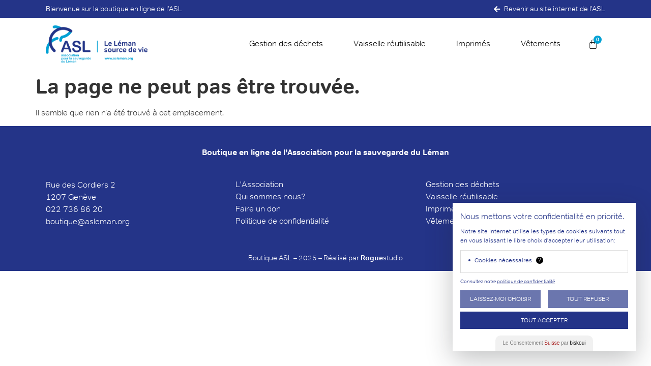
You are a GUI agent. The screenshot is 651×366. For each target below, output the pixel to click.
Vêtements (540, 43)
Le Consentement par (544, 343)
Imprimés (473, 43)
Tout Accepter (544, 320)
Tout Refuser (588, 298)
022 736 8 (65, 209)
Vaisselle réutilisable (389, 43)
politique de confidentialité (526, 281)
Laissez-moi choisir (500, 298)
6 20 (94, 209)
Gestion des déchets (286, 43)
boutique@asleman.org (88, 221)
